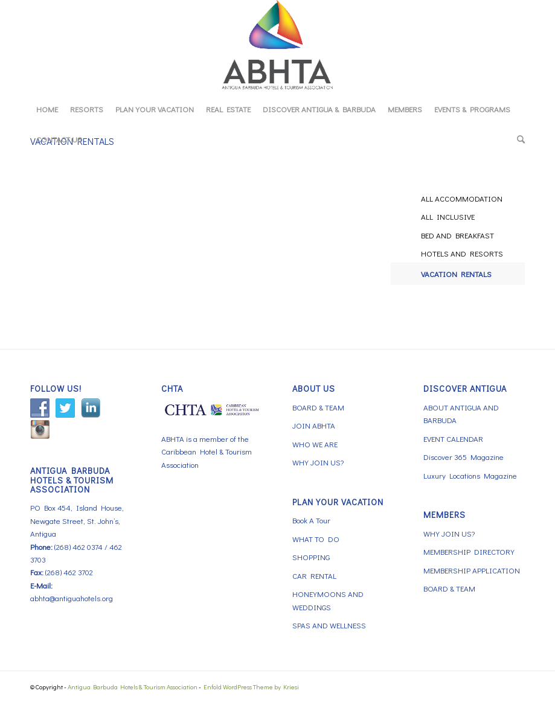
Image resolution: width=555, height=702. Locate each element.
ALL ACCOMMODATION (461, 198)
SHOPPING (311, 557)
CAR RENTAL (314, 575)
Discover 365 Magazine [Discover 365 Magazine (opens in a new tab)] (463, 457)
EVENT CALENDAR (453, 438)
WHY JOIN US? (318, 462)
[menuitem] (47, 109)
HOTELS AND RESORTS (462, 253)
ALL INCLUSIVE (448, 216)
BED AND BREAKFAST (457, 235)
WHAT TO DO (315, 539)
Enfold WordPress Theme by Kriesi (251, 686)
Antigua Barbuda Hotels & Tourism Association (132, 686)
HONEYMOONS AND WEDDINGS (328, 600)
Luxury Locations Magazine (470, 475)
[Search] (518, 139)
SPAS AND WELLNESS (329, 625)
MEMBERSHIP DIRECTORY (469, 551)
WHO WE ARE (315, 444)
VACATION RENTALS (456, 274)
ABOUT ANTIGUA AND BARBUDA (461, 413)
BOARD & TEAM (318, 407)
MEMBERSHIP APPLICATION (471, 570)
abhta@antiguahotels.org (71, 598)
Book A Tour (311, 520)
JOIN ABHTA (313, 425)
